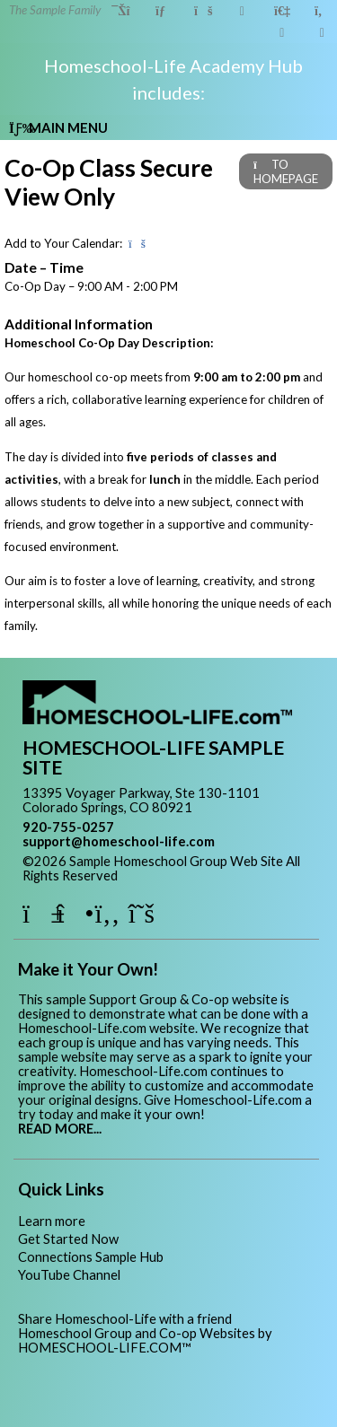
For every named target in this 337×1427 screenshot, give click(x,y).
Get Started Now (68, 1239)
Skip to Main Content (196, 875)
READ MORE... (60, 1128)
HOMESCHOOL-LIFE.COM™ (104, 1347)
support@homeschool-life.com (118, 841)
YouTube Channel (69, 1275)
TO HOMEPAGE (285, 171)
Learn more (51, 1221)
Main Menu (58, 127)
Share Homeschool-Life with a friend (125, 1318)
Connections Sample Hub (91, 1257)
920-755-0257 (68, 827)
